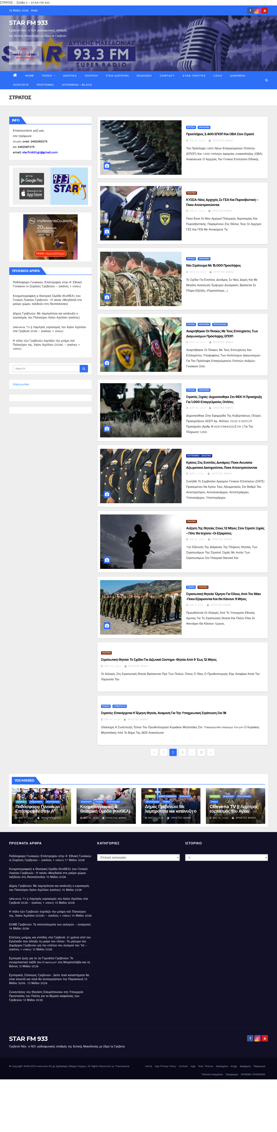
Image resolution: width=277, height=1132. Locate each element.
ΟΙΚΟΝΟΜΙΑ (204, 127)
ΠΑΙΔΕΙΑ (191, 587)
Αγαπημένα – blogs (77, 84)
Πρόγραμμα (45, 84)
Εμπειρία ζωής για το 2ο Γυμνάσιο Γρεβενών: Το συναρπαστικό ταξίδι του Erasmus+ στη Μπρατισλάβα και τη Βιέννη (49, 962)
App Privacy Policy (165, 1066)
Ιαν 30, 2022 (197, 140)
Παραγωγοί (21, 84)
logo (217, 75)
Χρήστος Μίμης (221, 140)
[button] (266, 80)
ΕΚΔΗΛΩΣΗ (144, 75)
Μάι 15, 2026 (91, 818)
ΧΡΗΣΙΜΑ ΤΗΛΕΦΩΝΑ (253, 1074)
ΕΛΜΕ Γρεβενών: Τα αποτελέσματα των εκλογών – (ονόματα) (50, 924)
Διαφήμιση (237, 75)
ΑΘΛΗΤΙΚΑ (70, 75)
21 (201, 752)
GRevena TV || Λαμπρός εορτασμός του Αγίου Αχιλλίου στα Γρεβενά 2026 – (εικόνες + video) (234, 813)
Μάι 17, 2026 (26, 818)
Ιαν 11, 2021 (196, 605)
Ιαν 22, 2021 (196, 539)
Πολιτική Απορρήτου (212, 1074)
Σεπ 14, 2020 (112, 719)
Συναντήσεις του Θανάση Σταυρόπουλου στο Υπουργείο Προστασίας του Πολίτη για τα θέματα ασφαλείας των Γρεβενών (46, 996)
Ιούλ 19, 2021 (197, 342)
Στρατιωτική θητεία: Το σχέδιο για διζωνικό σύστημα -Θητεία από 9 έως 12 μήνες (159, 660)
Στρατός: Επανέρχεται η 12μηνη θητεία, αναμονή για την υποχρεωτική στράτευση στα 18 (163, 713)
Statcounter (21, 384)
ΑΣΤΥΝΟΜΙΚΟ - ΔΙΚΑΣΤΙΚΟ (199, 456)
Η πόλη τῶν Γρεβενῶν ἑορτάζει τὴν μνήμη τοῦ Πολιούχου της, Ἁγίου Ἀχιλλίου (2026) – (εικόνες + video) (46, 344)
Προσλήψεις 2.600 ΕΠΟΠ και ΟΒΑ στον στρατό (220, 134)
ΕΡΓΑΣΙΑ (191, 127)
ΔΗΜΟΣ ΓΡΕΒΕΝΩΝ (167, 796)
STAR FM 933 (28, 22)
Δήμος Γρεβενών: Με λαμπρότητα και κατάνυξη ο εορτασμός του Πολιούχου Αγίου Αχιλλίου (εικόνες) (170, 813)
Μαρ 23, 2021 (197, 408)
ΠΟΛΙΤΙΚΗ (91, 75)
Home (29, 75)
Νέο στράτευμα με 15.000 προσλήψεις (213, 265)
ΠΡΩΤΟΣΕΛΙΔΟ (219, 324)
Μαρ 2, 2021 (196, 473)
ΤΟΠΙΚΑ (48, 75)
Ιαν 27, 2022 (197, 211)
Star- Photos (193, 75)
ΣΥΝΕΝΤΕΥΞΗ (120, 706)
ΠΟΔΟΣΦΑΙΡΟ (36, 802)
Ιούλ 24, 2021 (197, 272)
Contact (167, 75)
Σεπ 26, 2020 (112, 666)
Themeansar (122, 1066)
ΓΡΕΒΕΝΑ (150, 796)
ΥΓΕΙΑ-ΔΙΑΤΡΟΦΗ (117, 75)
